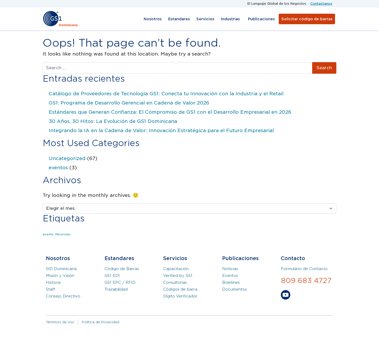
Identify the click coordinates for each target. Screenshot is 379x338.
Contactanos (321, 4)
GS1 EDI (112, 276)
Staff (50, 289)
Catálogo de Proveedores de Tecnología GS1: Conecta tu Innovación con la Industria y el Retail (166, 93)
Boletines (231, 282)
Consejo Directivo (63, 296)
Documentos (234, 289)
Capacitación (176, 269)
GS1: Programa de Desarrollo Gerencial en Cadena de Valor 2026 (129, 103)
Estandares (179, 19)
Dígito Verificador (180, 296)
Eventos (230, 276)
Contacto (293, 258)
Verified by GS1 (177, 276)
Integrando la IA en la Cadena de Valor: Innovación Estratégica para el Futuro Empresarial (161, 130)
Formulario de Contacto (304, 269)
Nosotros (153, 19)
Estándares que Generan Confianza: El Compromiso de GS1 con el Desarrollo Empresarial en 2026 (170, 112)
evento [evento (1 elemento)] (48, 234)
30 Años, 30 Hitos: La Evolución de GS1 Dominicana (113, 121)
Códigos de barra (180, 289)
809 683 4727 (306, 280)
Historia (53, 282)
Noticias (230, 269)
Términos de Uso (60, 322)
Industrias (230, 19)
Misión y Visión (60, 276)
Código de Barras (121, 269)
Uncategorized (67, 158)
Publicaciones (261, 19)
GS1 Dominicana (61, 269)
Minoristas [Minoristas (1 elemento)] (63, 234)
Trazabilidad (116, 289)
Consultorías (175, 282)
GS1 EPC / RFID (120, 282)
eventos (58, 167)
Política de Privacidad (100, 322)
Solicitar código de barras (306, 19)
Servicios (205, 19)
